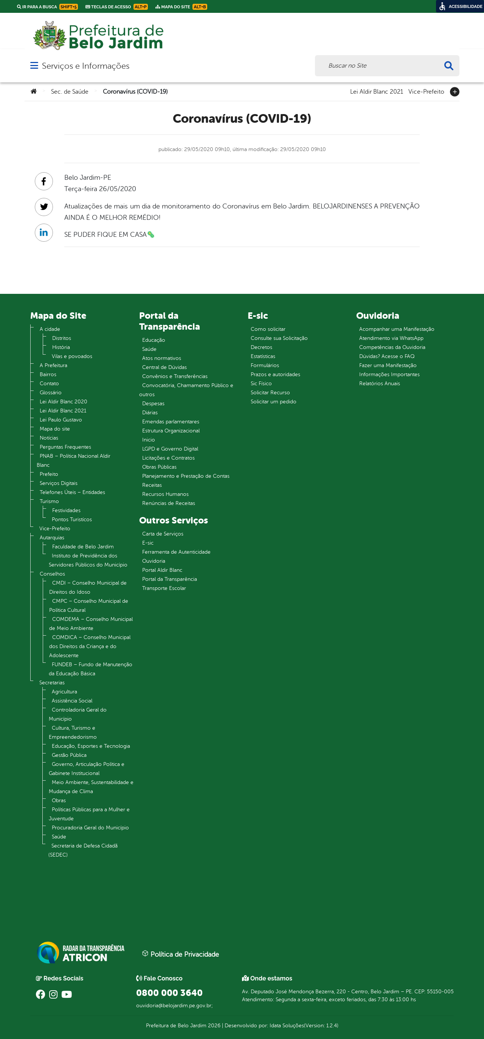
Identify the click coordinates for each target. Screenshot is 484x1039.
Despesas (153, 403)
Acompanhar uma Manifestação (396, 329)
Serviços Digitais (59, 483)
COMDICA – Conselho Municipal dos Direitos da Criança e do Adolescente (89, 646)
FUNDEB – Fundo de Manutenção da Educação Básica (90, 669)
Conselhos (52, 574)
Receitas (152, 485)
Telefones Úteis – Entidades (72, 492)
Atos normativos (161, 358)
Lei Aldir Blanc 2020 (63, 401)
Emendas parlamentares (170, 422)
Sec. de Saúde (69, 91)
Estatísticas (263, 356)
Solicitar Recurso (270, 392)
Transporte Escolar (164, 588)
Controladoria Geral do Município (78, 714)
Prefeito (49, 474)
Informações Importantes (389, 374)
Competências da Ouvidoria (392, 347)
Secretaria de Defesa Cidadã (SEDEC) (83, 850)
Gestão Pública (69, 755)
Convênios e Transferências (175, 376)
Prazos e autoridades (275, 374)
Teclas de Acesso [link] (116, 6)
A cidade (50, 329)
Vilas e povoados (72, 356)
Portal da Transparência (169, 579)
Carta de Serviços (162, 534)
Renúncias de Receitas (168, 503)
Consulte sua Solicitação (279, 338)
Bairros (48, 374)
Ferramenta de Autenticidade (176, 552)
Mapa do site (55, 429)
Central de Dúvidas (164, 367)
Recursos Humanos (165, 494)
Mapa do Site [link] (181, 6)
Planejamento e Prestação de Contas (186, 476)
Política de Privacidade (180, 954)
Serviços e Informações (85, 66)
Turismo (49, 501)
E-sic (148, 543)
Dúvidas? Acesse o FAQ (386, 356)
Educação (153, 340)
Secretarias (52, 682)
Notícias (49, 438)
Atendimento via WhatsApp (391, 338)
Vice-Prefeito (426, 91)
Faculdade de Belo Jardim (83, 547)
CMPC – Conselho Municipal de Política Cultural (88, 605)
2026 (213, 1025)
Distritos (61, 338)
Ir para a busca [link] (47, 6)
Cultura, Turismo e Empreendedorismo (73, 732)
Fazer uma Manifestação (388, 365)
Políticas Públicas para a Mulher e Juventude (89, 814)
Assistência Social (72, 701)
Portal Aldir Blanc (162, 570)
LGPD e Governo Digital (170, 449)
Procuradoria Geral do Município (90, 828)
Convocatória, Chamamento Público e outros (186, 390)
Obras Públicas (159, 467)
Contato (49, 383)
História (61, 347)
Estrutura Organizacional (171, 431)
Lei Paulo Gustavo (61, 420)
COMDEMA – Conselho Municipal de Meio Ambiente (91, 623)
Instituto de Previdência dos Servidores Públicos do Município (88, 560)
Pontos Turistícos (72, 519)
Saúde (59, 837)
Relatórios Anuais (379, 383)
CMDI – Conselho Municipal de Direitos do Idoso (88, 587)
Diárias (150, 412)
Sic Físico (261, 383)
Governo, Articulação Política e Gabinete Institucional (86, 768)
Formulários (265, 365)
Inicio (148, 440)
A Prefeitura (53, 365)
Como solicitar (268, 329)
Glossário (51, 392)
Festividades (66, 510)
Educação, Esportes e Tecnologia (91, 746)
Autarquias (52, 537)
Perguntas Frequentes (65, 447)
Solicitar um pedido (273, 401)
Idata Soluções (287, 1025)
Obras (59, 800)
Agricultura (64, 692)
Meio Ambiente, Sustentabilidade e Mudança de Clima (91, 787)
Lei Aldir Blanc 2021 (376, 91)
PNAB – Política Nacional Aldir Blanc (73, 460)
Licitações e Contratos (168, 458)
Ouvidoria (153, 561)
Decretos (261, 347)
